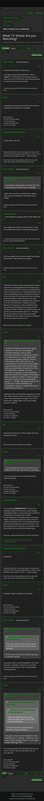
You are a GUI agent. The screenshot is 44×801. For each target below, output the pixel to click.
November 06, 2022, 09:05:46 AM (13, 223)
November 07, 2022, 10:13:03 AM (13, 281)
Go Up (4, 773)
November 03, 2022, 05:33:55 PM (13, 136)
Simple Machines (27, 796)
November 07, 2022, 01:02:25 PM (13, 455)
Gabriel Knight (10, 500)
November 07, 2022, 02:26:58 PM (13, 504)
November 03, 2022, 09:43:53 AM (13, 66)
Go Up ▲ (30, 794)
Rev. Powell (8, 62)
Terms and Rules (21, 794)
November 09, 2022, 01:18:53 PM (13, 624)
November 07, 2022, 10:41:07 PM (13, 552)
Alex (5, 97)
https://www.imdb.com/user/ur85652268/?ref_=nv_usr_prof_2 (17, 540)
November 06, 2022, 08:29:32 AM (13, 173)
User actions (37, 55)
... (38, 48)
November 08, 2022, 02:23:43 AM (13, 589)
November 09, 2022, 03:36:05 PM (13, 689)
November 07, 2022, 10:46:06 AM (13, 336)
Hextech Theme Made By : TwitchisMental (22, 798)
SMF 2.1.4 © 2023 (17, 796)
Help (12, 794)
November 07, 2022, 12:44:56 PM (13, 428)
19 (3, 51)
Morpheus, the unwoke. (14, 132)
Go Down (5, 48)
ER (4, 277)
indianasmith (9, 214)
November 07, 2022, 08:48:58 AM (13, 252)
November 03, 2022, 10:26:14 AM (13, 101)
